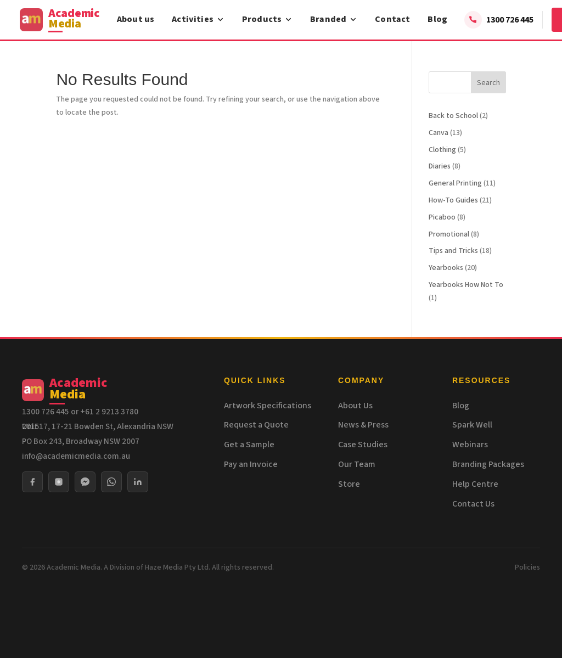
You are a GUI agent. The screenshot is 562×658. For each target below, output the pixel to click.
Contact (392, 19)
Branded (333, 19)
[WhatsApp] (111, 481)
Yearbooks (446, 267)
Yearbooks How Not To (466, 284)
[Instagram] (58, 481)
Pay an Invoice (251, 464)
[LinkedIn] (137, 481)
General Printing (455, 183)
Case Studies (362, 444)
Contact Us (473, 504)
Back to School (453, 115)
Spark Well (472, 425)
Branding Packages (488, 464)
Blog (437, 19)
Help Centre (475, 484)
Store (349, 484)
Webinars (470, 444)
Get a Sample (249, 444)
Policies (527, 567)
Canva (438, 132)
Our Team (356, 464)
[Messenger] (85, 481)
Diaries (440, 166)
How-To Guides (453, 200)
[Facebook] (32, 481)
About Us (355, 406)
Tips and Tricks (453, 250)
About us (135, 19)
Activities (198, 19)
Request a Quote (256, 425)
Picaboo (442, 217)
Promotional (449, 234)
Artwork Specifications (267, 406)
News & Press (363, 425)
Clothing (442, 149)
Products (267, 19)
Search (488, 82)
